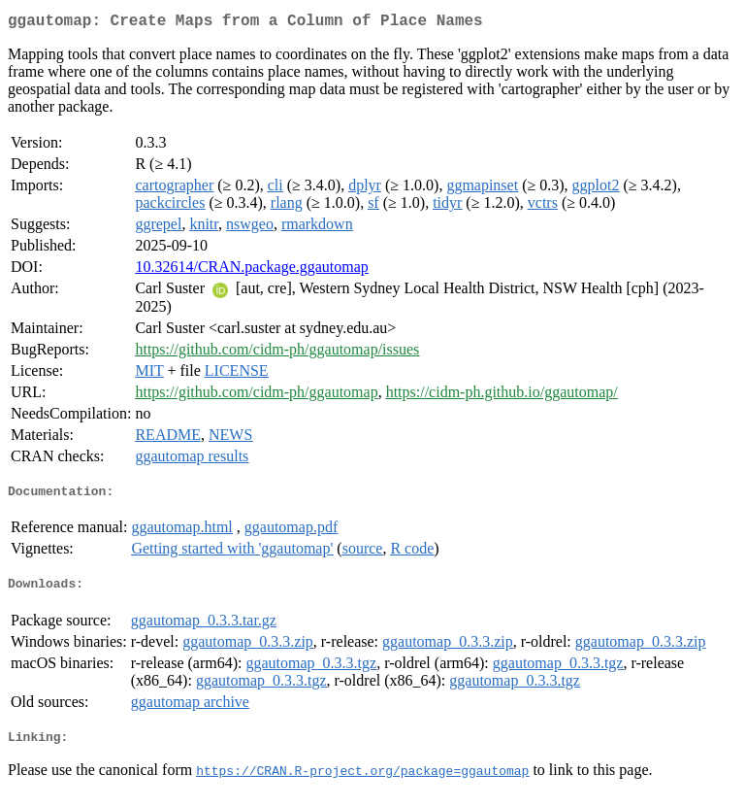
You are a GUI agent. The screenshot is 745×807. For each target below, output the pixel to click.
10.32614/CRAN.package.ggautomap (251, 270)
